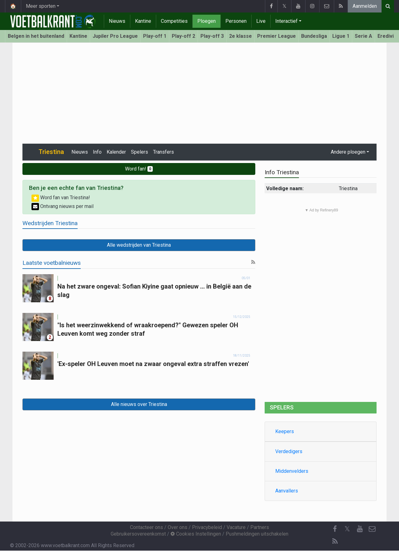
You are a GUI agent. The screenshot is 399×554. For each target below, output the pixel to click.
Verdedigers (288, 451)
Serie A (363, 36)
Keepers (284, 431)
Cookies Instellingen (196, 534)
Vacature (236, 527)
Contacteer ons (146, 527)
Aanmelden (365, 6)
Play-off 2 (183, 36)
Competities (174, 21)
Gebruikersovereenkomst (138, 534)
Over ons (177, 527)
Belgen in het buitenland (36, 36)
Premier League (276, 36)
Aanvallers (286, 491)
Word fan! (139, 169)
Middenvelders (291, 471)
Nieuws (117, 21)
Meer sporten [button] (40, 6)
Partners (259, 527)
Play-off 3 (212, 36)
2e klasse (240, 36)
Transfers (163, 152)
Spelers (139, 152)
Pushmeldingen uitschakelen (257, 534)
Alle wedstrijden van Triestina (139, 245)
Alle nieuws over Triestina (139, 404)
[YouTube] (359, 529)
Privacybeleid (207, 527)
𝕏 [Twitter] (347, 529)
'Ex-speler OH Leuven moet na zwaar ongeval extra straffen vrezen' (153, 364)
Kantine (143, 21)
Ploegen (206, 21)
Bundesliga (314, 36)
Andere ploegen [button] (348, 152)
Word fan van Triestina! (60, 197)
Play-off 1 (154, 36)
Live (261, 21)
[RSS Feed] (335, 541)
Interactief (286, 21)
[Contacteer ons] (372, 529)
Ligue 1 (340, 36)
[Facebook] (335, 529)
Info (97, 152)
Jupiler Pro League (115, 36)
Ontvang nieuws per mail (62, 206)
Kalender (116, 152)
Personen (236, 21)
